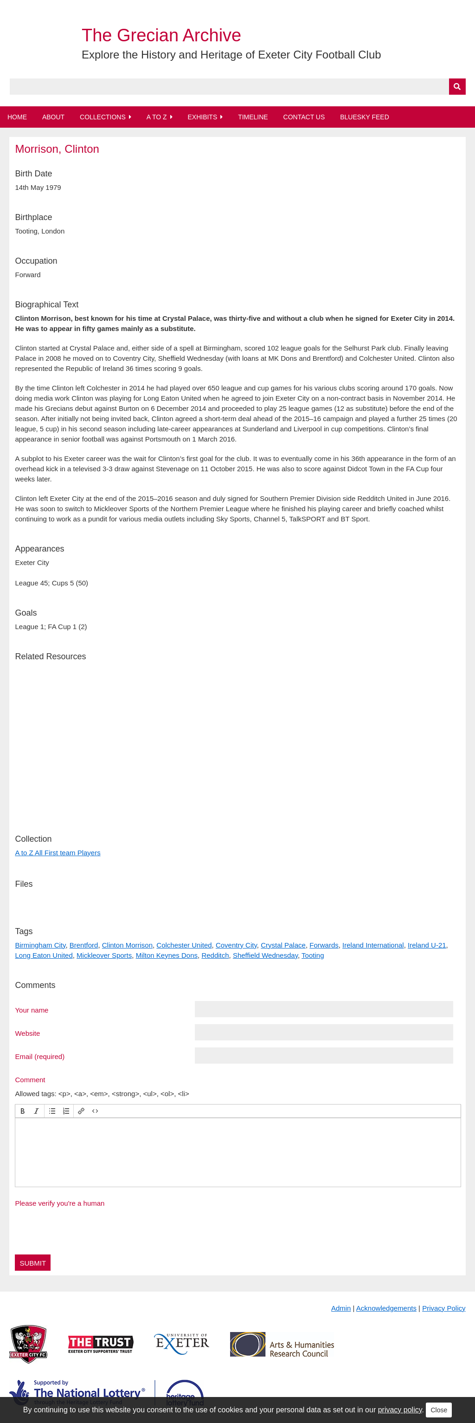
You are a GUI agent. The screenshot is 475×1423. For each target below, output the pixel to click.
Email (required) (39, 1056)
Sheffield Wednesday (265, 955)
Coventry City (236, 945)
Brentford (84, 945)
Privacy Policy (443, 1308)
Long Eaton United (43, 955)
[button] (22, 1111)
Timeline (253, 117)
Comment (30, 1079)
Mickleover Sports (104, 955)
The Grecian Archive (161, 35)
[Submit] (457, 86)
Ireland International (373, 945)
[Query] (238, 86)
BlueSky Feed (364, 117)
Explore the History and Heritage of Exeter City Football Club (231, 54)
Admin (341, 1308)
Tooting (313, 955)
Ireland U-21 (427, 945)
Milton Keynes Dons (167, 955)
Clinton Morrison (127, 945)
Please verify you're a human (59, 1203)
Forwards (324, 945)
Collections (103, 117)
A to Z (157, 117)
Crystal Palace (283, 945)
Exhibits (202, 117)
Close (438, 1410)
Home (17, 117)
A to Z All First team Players (57, 853)
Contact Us (304, 117)
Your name (31, 1010)
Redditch (215, 955)
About (53, 117)
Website (27, 1033)
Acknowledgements (386, 1308)
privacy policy (400, 1410)
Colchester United (184, 945)
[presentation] (23, 1111)
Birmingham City (40, 945)
